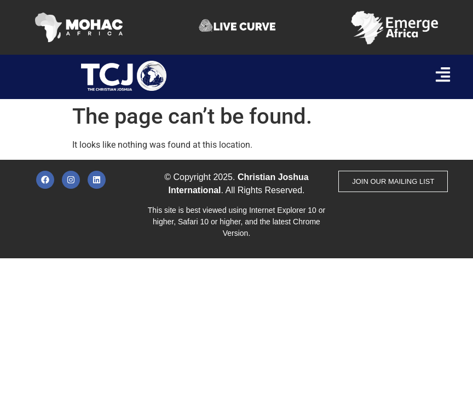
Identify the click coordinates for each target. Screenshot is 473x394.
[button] (443, 75)
